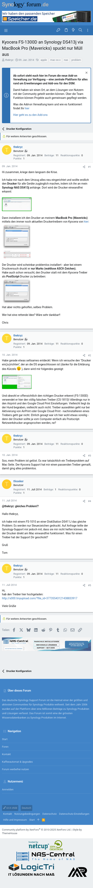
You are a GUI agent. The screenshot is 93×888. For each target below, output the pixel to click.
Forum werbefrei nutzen (15, 769)
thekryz (9, 59)
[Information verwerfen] (86, 73)
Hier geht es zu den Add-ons (30, 114)
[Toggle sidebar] (87, 30)
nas (66, 59)
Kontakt (6, 754)
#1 (89, 166)
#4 (89, 501)
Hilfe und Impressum (15, 819)
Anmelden (8, 789)
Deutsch (26, 807)
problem (76, 59)
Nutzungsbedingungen (27, 813)
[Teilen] (84, 167)
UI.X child (10, 807)
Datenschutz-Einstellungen (74, 813)
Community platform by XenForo (36, 829)
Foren (5, 746)
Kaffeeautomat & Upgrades (17, 761)
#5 (89, 585)
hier (27, 108)
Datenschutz (49, 813)
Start (4, 739)
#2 (89, 355)
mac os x (55, 59)
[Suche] (80, 30)
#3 (89, 455)
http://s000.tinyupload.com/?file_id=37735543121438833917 (39, 598)
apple (44, 59)
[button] (6, 30)
